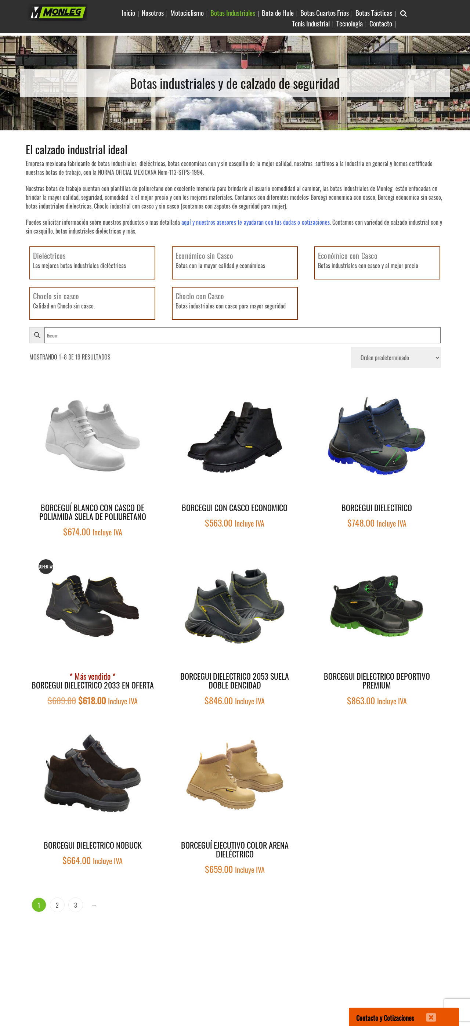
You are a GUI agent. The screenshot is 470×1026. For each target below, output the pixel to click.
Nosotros (153, 12)
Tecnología (349, 23)
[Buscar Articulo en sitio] (403, 12)
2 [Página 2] (57, 905)
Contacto (380, 23)
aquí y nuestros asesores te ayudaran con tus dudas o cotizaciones (255, 222)
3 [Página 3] (75, 905)
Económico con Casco (347, 255)
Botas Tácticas (373, 12)
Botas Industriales (232, 12)
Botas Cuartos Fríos (324, 12)
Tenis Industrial (311, 23)
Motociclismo (187, 12)
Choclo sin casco (56, 295)
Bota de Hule (278, 12)
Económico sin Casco (204, 255)
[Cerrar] (426, 1013)
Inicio (128, 12)
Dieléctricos (49, 255)
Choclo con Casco (200, 295)
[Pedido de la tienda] (396, 357)
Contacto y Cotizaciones (385, 1018)
